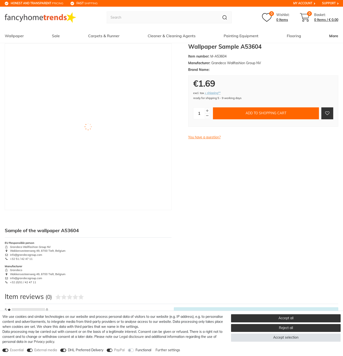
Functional (143, 350)
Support (329, 3)
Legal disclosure (131, 337)
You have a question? (204, 137)
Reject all (286, 328)
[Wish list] (275, 17)
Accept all (285, 318)
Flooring (294, 35)
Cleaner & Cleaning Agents (172, 35)
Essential (17, 350)
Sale (56, 35)
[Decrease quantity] (207, 115)
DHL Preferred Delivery (85, 350)
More (333, 35)
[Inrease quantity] (207, 110)
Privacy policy (44, 342)
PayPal (119, 350)
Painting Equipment (241, 35)
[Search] (225, 17)
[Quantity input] (199, 113)
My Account (302, 3)
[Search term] (162, 17)
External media (45, 350)
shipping (87, 3)
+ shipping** (213, 93)
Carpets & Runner (104, 35)
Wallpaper (14, 35)
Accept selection (285, 337)
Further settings (168, 350)
